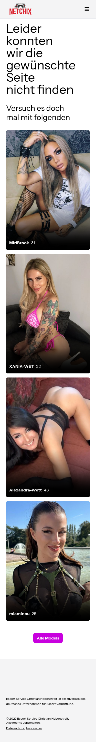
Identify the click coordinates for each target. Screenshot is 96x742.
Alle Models (48, 638)
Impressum (34, 728)
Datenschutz (15, 728)
